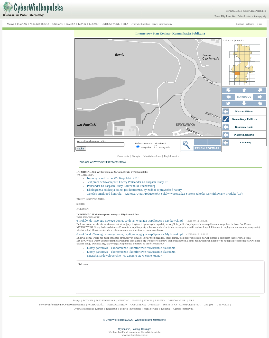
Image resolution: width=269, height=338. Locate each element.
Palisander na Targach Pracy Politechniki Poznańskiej (121, 186)
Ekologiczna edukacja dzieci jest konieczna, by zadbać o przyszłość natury (134, 189)
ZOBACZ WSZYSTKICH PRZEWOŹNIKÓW (103, 162)
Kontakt (99, 308)
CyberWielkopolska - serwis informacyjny (151, 24)
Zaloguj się (260, 16)
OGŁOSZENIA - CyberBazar (144, 304)
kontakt (240, 24)
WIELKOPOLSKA (39, 24)
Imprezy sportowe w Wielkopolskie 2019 (113, 178)
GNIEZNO (57, 24)
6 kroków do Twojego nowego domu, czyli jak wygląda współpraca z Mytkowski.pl (129, 220)
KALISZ (70, 24)
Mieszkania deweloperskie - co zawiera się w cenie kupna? (124, 255)
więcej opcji (161, 143)
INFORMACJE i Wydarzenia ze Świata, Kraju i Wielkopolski (111, 171)
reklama (250, 24)
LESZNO (93, 24)
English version (171, 156)
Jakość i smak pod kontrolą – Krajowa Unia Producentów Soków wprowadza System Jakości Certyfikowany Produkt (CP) (165, 193)
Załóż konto (244, 16)
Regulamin (111, 308)
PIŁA (125, 24)
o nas (259, 24)
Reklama (165, 308)
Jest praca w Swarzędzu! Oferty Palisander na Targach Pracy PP (127, 182)
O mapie (136, 156)
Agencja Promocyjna (183, 308)
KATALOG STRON (117, 304)
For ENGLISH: (246, 10)
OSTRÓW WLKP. (111, 24)
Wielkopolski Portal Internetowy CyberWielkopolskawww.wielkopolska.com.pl (134, 333)
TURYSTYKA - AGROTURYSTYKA (182, 304)
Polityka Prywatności (130, 308)
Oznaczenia (123, 156)
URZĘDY (208, 304)
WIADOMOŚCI (96, 304)
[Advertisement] (167, 276)
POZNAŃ (22, 24)
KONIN (82, 24)
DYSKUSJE (223, 304)
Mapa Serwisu (151, 308)
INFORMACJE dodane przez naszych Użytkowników (107, 214)
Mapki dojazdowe (152, 156)
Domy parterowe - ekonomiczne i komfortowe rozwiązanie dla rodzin (131, 248)
